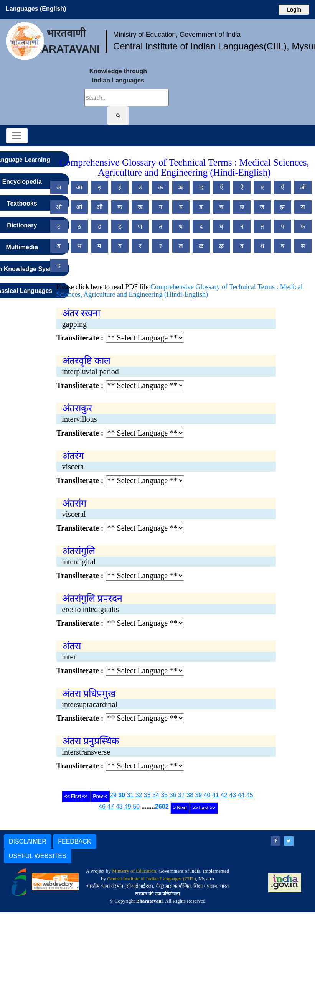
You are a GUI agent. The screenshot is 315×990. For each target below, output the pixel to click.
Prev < (100, 796)
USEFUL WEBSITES (37, 856)
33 (147, 795)
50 (136, 806)
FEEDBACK (74, 841)
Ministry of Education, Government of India (177, 34)
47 (110, 806)
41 (215, 795)
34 (155, 795)
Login (294, 10)
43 (232, 795)
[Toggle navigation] (17, 135)
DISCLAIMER (27, 841)
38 (189, 795)
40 (207, 795)
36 (173, 795)
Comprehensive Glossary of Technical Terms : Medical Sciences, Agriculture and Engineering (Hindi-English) (179, 290)
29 (113, 795)
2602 (162, 806)
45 (249, 795)
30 (121, 795)
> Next (180, 808)
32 (138, 795)
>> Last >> (203, 808)
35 (164, 795)
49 (127, 806)
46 (102, 806)
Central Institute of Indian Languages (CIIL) (151, 878)
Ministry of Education (134, 871)
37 (181, 795)
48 (119, 806)
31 (130, 795)
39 (198, 795)
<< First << (76, 796)
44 (241, 795)
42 (224, 795)
